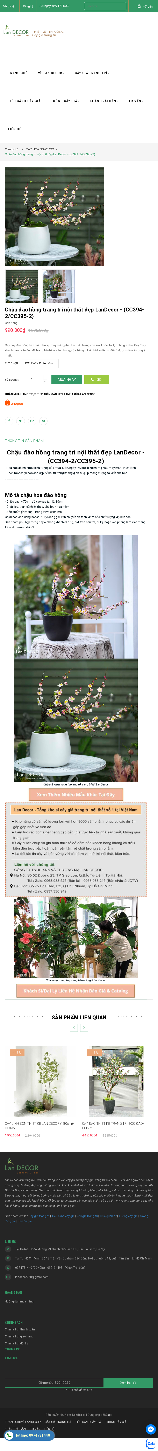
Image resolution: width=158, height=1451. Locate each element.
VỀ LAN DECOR (51, 73)
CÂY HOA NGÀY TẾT (40, 149)
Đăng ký (28, 6)
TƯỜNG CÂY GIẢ (65, 101)
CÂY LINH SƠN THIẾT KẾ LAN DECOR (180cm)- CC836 (39, 1139)
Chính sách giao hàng (19, 1349)
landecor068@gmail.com (32, 1290)
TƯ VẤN (136, 101)
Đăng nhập (9, 6)
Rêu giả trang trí (87, 1229)
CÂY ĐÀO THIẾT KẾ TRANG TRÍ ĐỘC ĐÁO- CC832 (113, 1139)
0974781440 (60, 6)
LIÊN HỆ (14, 129)
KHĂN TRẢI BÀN (104, 101)
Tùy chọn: (12, 363)
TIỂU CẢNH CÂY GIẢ (24, 101)
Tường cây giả (127, 1229)
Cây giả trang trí (39, 1229)
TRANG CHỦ (18, 73)
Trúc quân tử (108, 1229)
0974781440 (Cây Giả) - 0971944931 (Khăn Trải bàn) (50, 1281)
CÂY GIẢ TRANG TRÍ (92, 73)
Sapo (108, 1428)
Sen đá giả (25, 1234)
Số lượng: (12, 379)
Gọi (96, 379)
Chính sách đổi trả (17, 1356)
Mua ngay (67, 379)
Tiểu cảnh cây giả (63, 1229)
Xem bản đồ (128, 1396)
